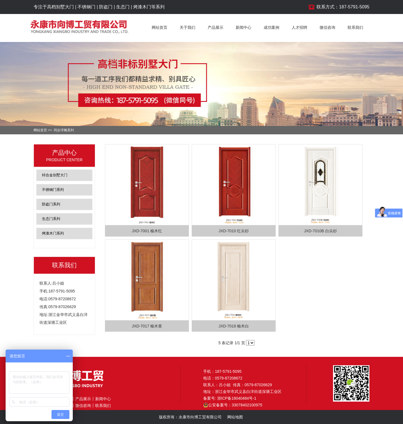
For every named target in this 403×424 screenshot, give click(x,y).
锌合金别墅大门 (54, 175)
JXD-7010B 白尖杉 (320, 231)
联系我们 (355, 27)
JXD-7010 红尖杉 (234, 231)
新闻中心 (243, 27)
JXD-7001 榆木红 (147, 231)
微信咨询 (327, 27)
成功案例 (271, 27)
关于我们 (187, 27)
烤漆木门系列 (53, 233)
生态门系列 (51, 219)
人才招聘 (299, 27)
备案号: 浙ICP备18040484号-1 (229, 398)
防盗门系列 (51, 204)
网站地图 (235, 417)
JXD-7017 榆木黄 (147, 326)
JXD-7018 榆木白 (234, 326)
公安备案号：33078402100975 (232, 404)
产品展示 (215, 27)
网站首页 (159, 27)
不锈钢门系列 (53, 190)
